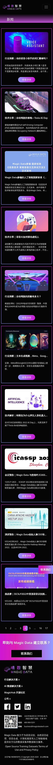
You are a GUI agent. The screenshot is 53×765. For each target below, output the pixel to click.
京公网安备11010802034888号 (33, 758)
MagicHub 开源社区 (14, 692)
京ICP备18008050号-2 (13, 757)
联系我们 (26, 653)
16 (40, 628)
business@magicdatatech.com (36, 726)
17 (46, 628)
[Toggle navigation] (46, 7)
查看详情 (26, 79)
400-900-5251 (29, 722)
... (16, 628)
